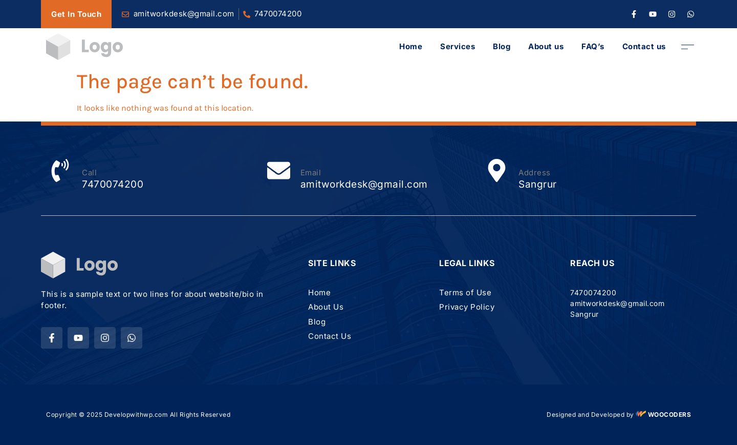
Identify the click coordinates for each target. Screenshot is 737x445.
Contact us (644, 46)
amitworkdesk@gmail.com (364, 184)
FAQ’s (592, 46)
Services (457, 46)
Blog (501, 46)
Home (410, 46)
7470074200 (277, 13)
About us (545, 46)
